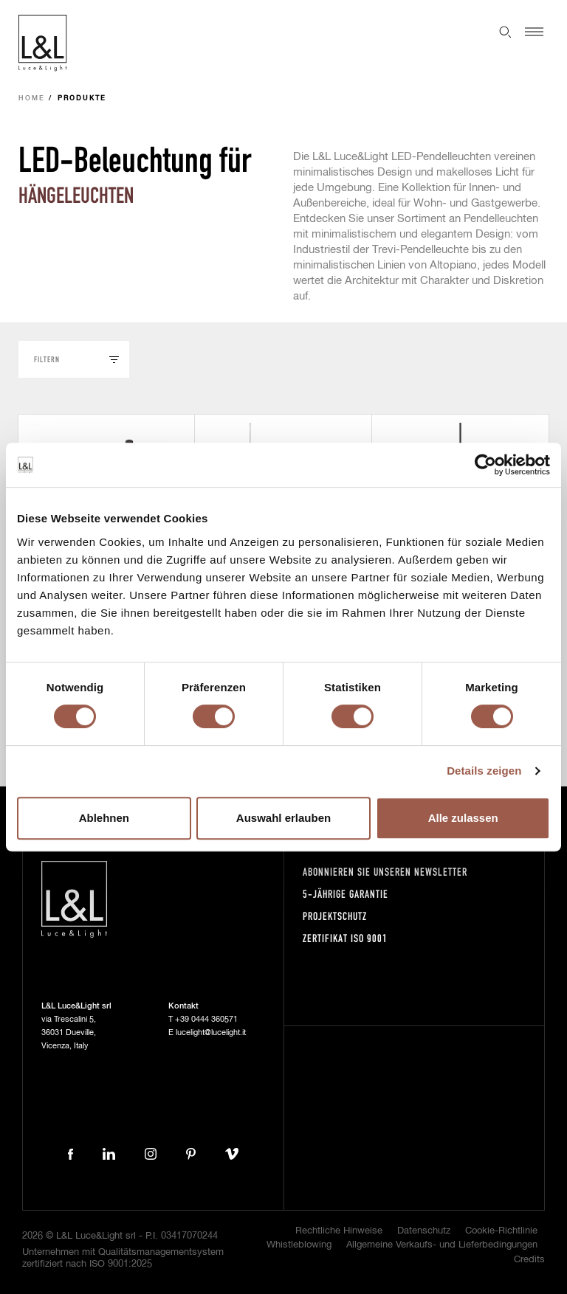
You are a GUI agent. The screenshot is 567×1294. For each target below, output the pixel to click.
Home (31, 98)
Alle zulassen (463, 818)
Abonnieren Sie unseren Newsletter (385, 871)
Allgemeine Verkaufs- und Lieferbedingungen (441, 1245)
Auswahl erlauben (283, 818)
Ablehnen (104, 818)
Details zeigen (484, 770)
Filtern (47, 359)
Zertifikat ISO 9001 (345, 938)
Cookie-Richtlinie (501, 1231)
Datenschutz (423, 1231)
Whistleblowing (299, 1245)
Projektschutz (335, 915)
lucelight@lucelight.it (211, 1032)
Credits (529, 1259)
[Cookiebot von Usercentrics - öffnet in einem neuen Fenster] (485, 465)
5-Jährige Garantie (345, 893)
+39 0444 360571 (206, 1019)
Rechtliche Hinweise (338, 1231)
